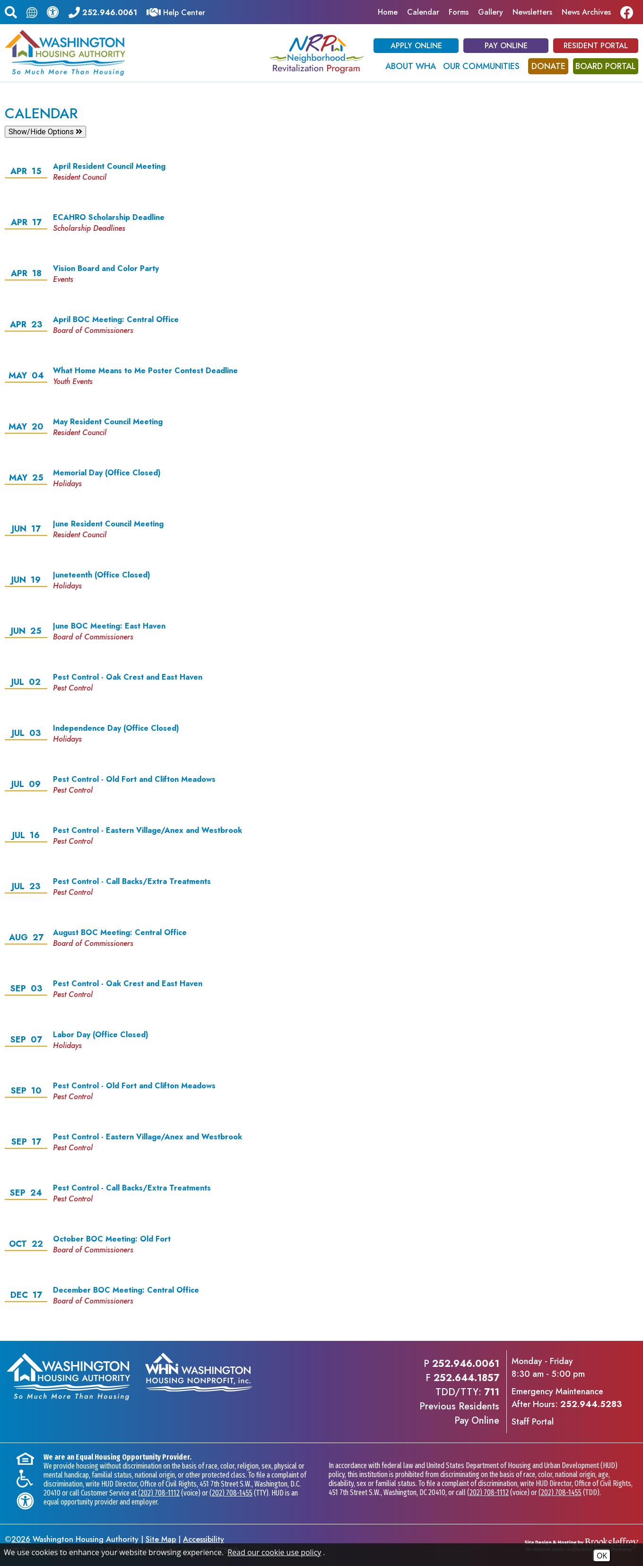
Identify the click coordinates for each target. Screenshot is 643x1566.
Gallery (490, 12)
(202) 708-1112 (159, 1492)
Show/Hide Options (45, 131)
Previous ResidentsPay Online (459, 1413)
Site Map (161, 1539)
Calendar (423, 12)
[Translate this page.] (31, 12)
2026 (20, 1539)
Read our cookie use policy (274, 1552)
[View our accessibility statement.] (53, 12)
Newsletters (532, 12)
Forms (459, 12)
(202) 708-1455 (230, 1492)
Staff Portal (533, 1422)
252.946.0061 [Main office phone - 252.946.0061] (465, 1364)
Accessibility (203, 1539)
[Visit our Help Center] (176, 11)
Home (388, 12)
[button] (11, 11)
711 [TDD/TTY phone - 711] (491, 1392)
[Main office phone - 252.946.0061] (103, 11)
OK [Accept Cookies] (602, 1555)
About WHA (410, 66)
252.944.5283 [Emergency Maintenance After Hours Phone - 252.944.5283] (591, 1404)
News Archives (586, 12)
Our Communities (481, 66)
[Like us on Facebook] (629, 12)
